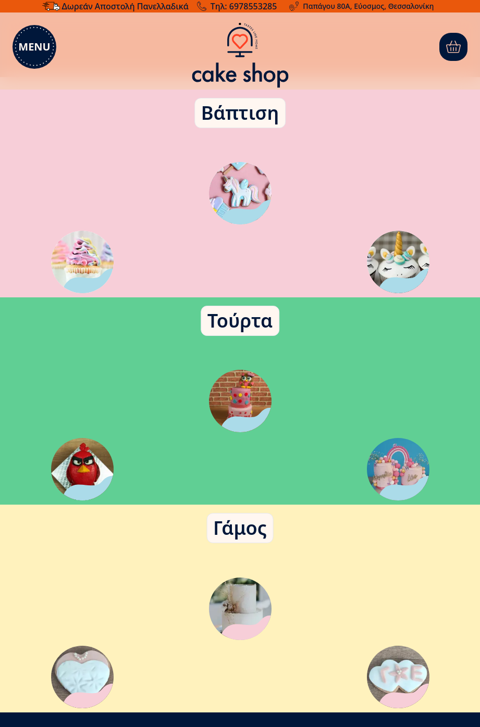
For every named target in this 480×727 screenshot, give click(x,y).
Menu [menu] (34, 47)
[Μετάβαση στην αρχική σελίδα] (240, 55)
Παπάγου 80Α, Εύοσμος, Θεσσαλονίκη (368, 6)
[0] (453, 47)
